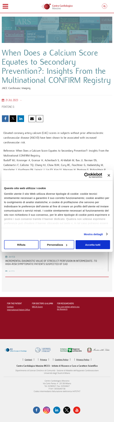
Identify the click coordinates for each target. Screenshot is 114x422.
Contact (10, 306)
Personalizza (57, 244)
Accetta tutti (92, 244)
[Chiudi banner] (109, 175)
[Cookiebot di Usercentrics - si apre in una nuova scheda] (86, 175)
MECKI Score (37, 306)
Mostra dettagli (93, 234)
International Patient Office (18, 309)
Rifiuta (21, 244)
